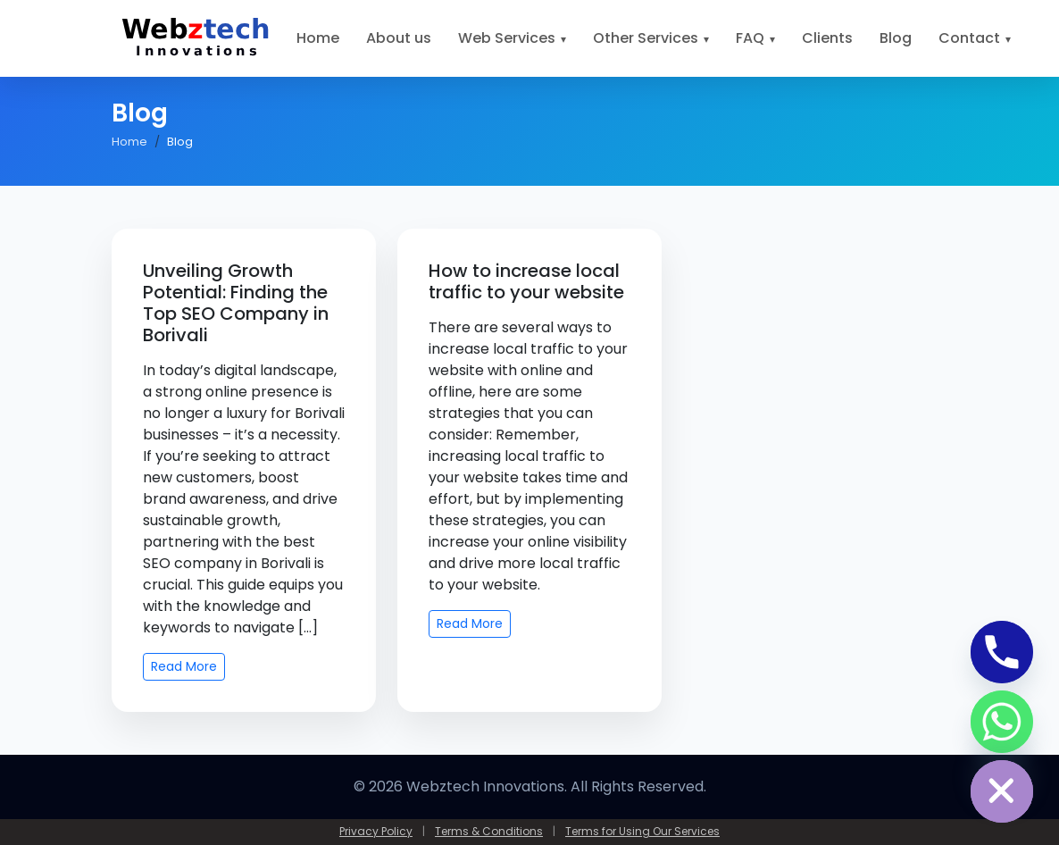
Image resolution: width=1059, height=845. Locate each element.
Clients (827, 38)
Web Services (506, 38)
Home (317, 38)
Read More (184, 666)
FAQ (750, 38)
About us (398, 38)
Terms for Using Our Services (642, 831)
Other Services (645, 38)
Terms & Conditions (489, 831)
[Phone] (1002, 652)
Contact (969, 38)
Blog (896, 38)
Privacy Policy (376, 831)
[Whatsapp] (1002, 721)
